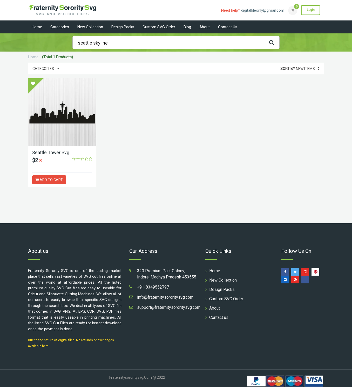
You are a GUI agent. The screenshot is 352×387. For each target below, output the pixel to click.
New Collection (90, 27)
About (204, 27)
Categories (59, 27)
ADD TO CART (49, 180)
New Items (300, 69)
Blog (187, 27)
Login (310, 10)
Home (37, 27)
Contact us (227, 27)
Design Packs (122, 27)
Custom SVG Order (159, 27)
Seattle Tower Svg (51, 152)
